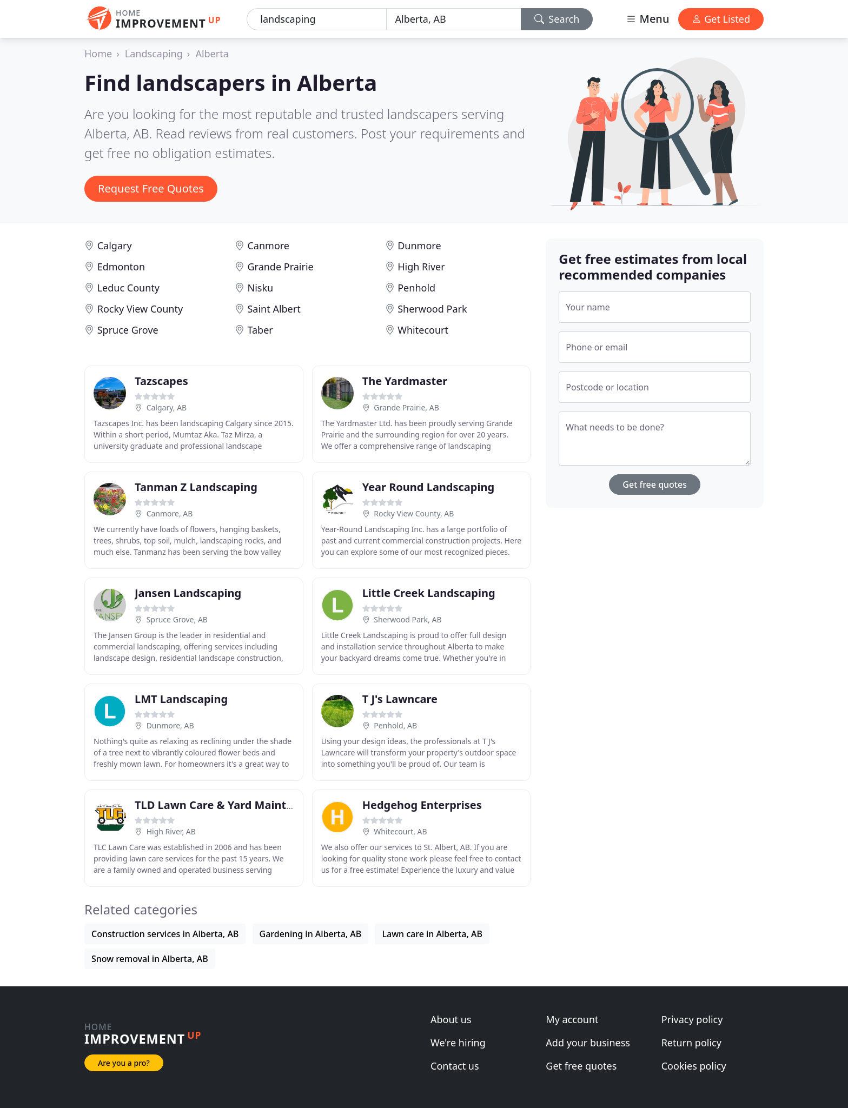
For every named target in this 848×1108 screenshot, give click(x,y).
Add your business (588, 1042)
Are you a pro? (124, 1063)
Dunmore (419, 245)
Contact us (454, 1065)
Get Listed (721, 18)
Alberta (211, 53)
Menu (647, 18)
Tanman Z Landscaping (196, 487)
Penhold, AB (395, 725)
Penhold (416, 287)
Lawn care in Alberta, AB (432, 934)
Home (98, 53)
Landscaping (154, 53)
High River (421, 266)
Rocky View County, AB (414, 513)
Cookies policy (693, 1065)
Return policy (691, 1042)
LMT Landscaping (181, 699)
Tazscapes (161, 381)
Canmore (268, 245)
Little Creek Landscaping (428, 593)
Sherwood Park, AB (407, 619)
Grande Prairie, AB (406, 407)
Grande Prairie (280, 266)
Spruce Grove (127, 329)
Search (557, 18)
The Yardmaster (404, 381)
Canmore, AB (170, 513)
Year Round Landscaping (428, 487)
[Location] (453, 19)
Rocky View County (140, 308)
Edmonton (121, 266)
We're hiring (458, 1042)
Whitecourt (423, 329)
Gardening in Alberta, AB (311, 934)
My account (572, 1019)
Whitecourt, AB (400, 831)
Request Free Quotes (151, 188)
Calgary (114, 245)
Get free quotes (654, 484)
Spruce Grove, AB (177, 619)
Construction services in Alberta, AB (165, 934)
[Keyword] (316, 19)
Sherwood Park (432, 308)
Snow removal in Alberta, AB (149, 959)
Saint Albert (273, 308)
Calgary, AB (167, 407)
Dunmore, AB (170, 725)
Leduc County (128, 287)
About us (451, 1019)
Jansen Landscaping (188, 593)
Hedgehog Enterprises (422, 805)
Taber (260, 329)
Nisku (260, 287)
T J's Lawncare (400, 699)
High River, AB (171, 831)
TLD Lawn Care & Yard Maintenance (230, 805)
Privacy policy (692, 1019)
